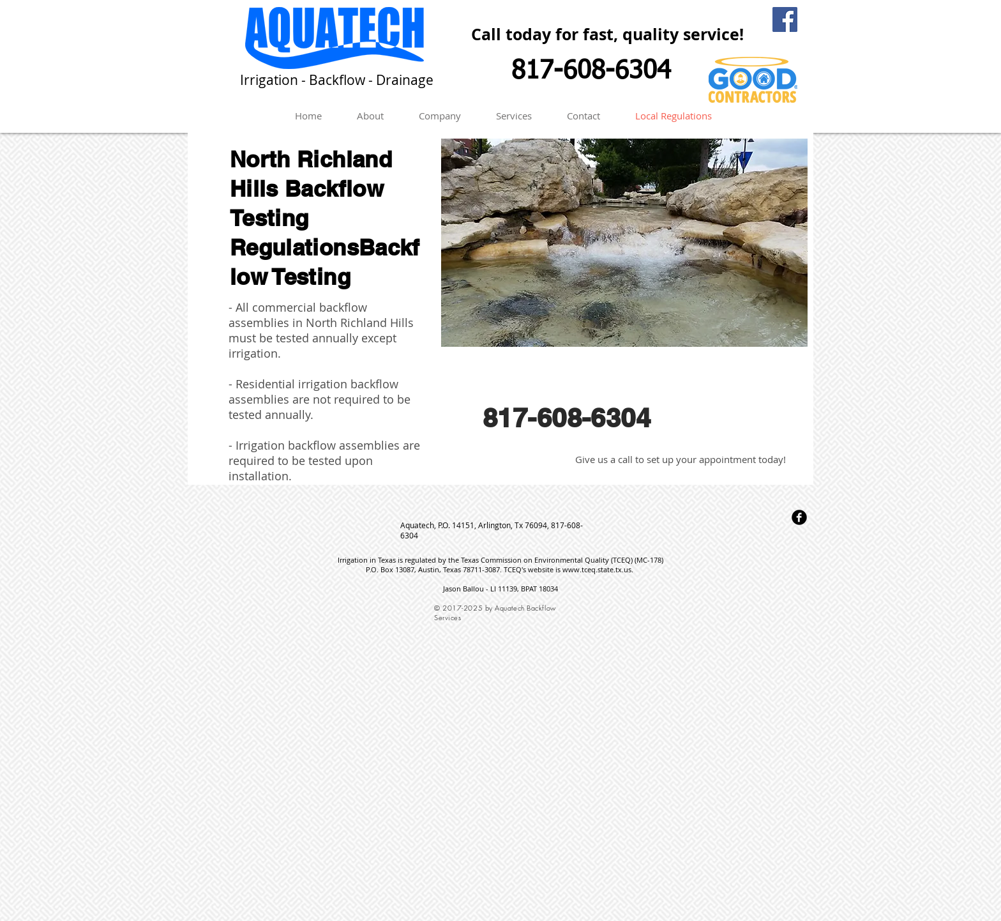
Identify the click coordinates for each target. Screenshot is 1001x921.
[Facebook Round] (799, 517)
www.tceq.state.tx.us (596, 569)
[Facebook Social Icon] (784, 19)
